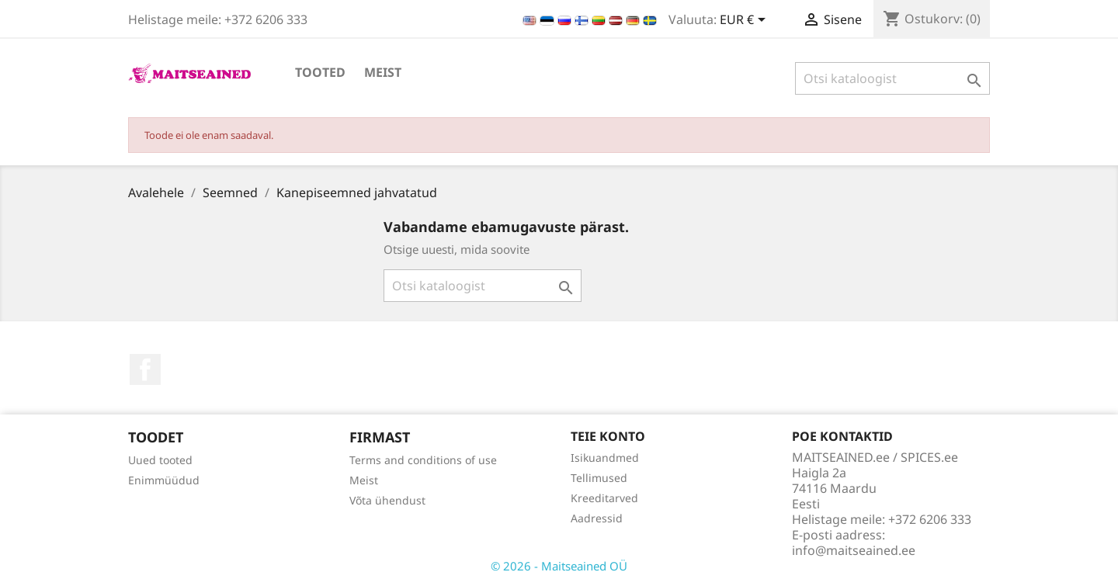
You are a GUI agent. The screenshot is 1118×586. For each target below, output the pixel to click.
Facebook (145, 369)
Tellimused (599, 477)
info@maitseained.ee (853, 550)
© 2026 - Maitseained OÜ (559, 566)
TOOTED (320, 72)
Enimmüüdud (164, 480)
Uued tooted (160, 460)
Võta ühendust (387, 500)
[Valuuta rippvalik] (745, 21)
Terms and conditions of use (423, 460)
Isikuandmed (605, 457)
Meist (382, 72)
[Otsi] (892, 78)
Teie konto (608, 436)
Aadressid (597, 518)
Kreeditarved (604, 498)
